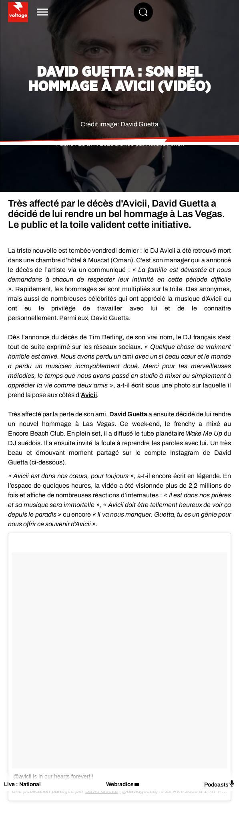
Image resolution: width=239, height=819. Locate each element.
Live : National (22, 784)
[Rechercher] (143, 12)
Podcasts (219, 784)
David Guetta (128, 414)
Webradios (120, 784)
